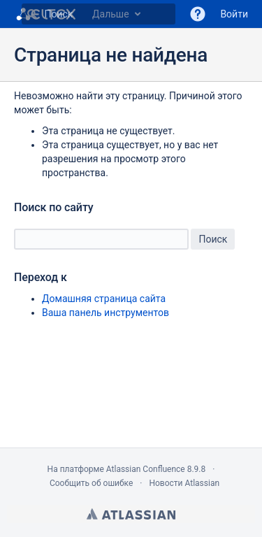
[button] (197, 14)
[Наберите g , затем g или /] (98, 13)
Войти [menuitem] (234, 14)
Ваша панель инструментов (105, 312)
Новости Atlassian (184, 483)
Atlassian (131, 514)
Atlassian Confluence (145, 469)
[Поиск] (32, 14)
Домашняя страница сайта (104, 298)
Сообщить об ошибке (91, 483)
